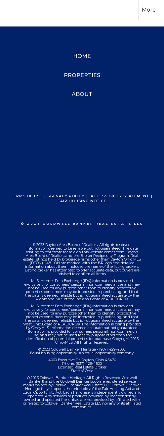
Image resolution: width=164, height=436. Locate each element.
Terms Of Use (26, 196)
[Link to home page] (11, 10)
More (149, 10)
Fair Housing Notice (82, 201)
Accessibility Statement (120, 196)
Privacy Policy (66, 196)
